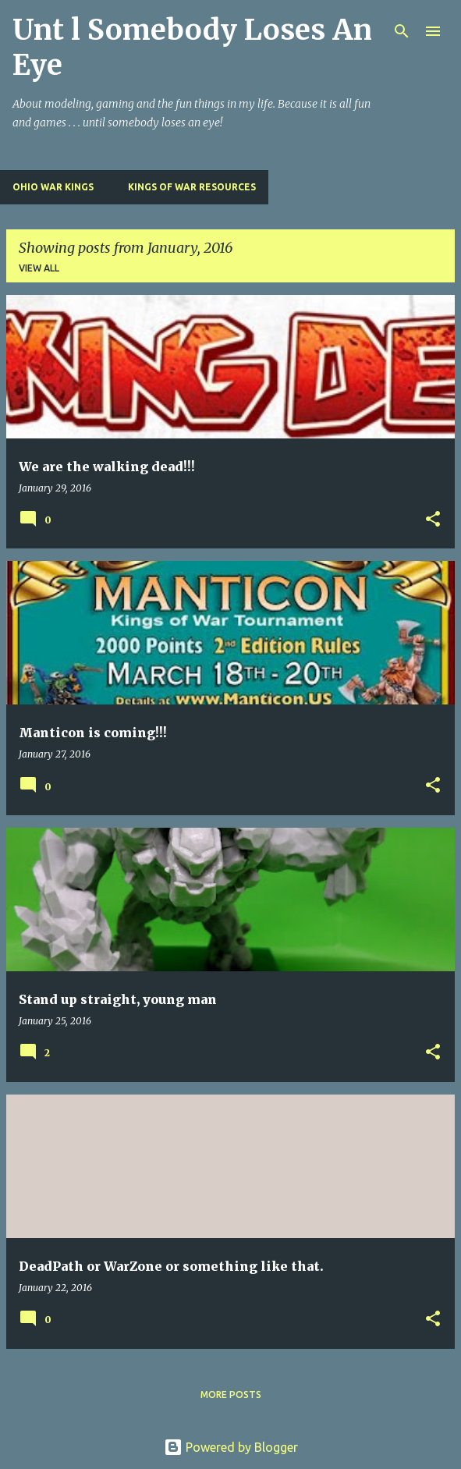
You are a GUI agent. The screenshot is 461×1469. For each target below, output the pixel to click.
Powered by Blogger (231, 1447)
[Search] (401, 31)
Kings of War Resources (192, 187)
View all (39, 268)
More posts (230, 1394)
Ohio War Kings (53, 187)
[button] (433, 519)
